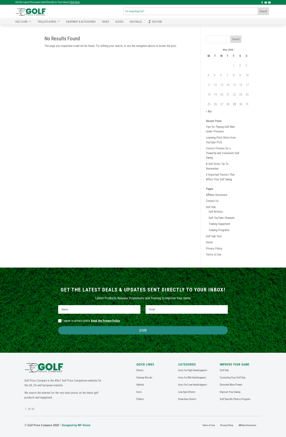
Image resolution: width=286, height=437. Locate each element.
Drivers (140, 370)
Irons (139, 391)
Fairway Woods (144, 377)
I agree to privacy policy (89, 321)
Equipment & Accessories (81, 21)
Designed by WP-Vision (76, 425)
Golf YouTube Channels (222, 218)
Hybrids (140, 384)
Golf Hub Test (214, 236)
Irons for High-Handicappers (192, 370)
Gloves (119, 21)
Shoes (105, 21)
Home (209, 242)
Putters (140, 399)
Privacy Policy (214, 248)
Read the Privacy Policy (105, 320)
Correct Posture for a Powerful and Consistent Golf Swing (222, 153)
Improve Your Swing (230, 391)
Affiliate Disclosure (216, 195)
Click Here (74, 2)
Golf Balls (136, 21)
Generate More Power (231, 384)
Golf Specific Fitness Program (235, 399)
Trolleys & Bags (47, 21)
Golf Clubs (21, 21)
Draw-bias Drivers (187, 399)
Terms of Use (213, 254)
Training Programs (219, 230)
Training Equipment (219, 224)
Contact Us (212, 201)
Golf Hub (157, 21)
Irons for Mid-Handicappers (192, 377)
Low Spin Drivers (186, 391)
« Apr (209, 111)
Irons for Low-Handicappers (192, 384)
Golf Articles (216, 211)
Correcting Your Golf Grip (232, 377)
